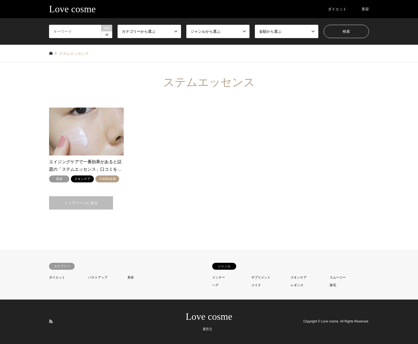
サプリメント (261, 277)
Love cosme (209, 316)
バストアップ (97, 277)
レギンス (297, 285)
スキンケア (299, 277)
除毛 (333, 285)
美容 (365, 9)
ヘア (215, 285)
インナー (218, 277)
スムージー (338, 277)
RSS (51, 321)
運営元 (207, 329)
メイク (256, 285)
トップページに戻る (81, 203)
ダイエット (337, 9)
